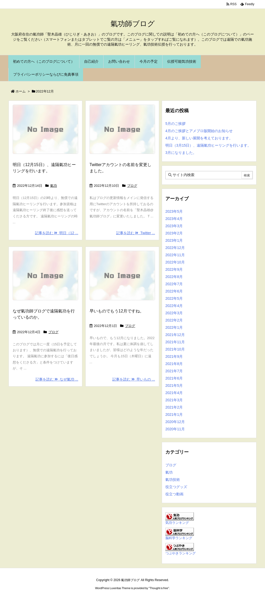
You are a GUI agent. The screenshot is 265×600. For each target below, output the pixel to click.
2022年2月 (174, 320)
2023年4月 (174, 219)
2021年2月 (174, 407)
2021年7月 (174, 371)
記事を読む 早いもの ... (133, 379)
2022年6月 (174, 291)
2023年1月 (174, 240)
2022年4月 (174, 306)
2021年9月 (174, 356)
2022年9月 (174, 269)
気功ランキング (177, 523)
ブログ (132, 186)
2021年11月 (175, 342)
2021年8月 (174, 364)
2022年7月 (174, 284)
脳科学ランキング (178, 538)
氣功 (53, 186)
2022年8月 (174, 277)
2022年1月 (174, 327)
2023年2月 (174, 233)
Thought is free (159, 588)
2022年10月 (175, 262)
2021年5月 (174, 385)
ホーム (21, 91)
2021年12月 (175, 335)
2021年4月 (174, 393)
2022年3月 (174, 313)
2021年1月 (174, 414)
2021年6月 (174, 378)
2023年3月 (174, 226)
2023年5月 (174, 211)
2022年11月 (175, 255)
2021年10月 (175, 349)
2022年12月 (175, 248)
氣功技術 (172, 479)
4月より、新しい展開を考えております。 (199, 138)
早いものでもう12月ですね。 (117, 311)
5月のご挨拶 (175, 124)
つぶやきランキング (180, 553)
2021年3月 (174, 400)
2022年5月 (174, 298)
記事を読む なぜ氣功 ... (56, 379)
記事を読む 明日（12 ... (56, 233)
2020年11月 (175, 429)
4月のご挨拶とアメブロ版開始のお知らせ (199, 131)
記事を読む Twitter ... (135, 233)
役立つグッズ (176, 487)
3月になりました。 (180, 153)
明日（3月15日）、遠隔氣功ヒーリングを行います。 (208, 145)
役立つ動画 (174, 494)
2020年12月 (175, 422)
